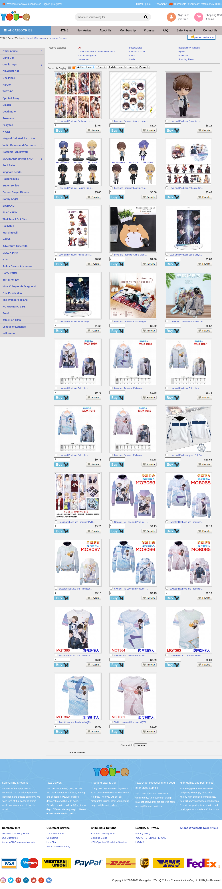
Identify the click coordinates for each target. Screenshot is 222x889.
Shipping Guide (99, 837)
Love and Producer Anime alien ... (130, 255)
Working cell (10, 232)
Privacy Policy (142, 833)
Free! (6, 313)
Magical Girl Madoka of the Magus (23, 138)
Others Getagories (87, 55)
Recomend (161, 4)
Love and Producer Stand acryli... (186, 255)
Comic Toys (10, 64)
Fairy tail (8, 125)
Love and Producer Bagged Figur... (76, 188)
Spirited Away (11, 98)
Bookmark (183, 55)
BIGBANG (9, 205)
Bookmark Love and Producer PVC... (77, 522)
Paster (131, 55)
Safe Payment (186, 30)
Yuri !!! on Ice (11, 279)
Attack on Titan (12, 320)
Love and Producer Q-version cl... (186, 121)
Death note (9, 111)
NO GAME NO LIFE (14, 306)
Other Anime (40, 38)
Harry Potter (10, 272)
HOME (140, 4)
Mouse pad (83, 59)
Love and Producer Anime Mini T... (75, 255)
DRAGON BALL (12, 71)
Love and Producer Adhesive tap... (186, 188)
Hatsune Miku (11, 178)
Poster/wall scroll (136, 51)
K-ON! (6, 131)
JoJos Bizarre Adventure (17, 266)
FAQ (165, 30)
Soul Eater (9, 165)
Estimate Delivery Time (103, 833)
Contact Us (210, 30)
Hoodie (131, 59)
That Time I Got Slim (15, 219)
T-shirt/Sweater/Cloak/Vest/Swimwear (96, 51)
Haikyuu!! (8, 225)
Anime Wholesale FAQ (58, 846)
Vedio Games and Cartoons (19, 145)
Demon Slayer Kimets (16, 192)
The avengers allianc (15, 299)
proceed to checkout (202, 37)
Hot (149, 4)
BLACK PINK (10, 252)
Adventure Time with (15, 246)
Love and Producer (58, 38)
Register (57, 4)
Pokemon (8, 118)
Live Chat (51, 842)
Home (29, 38)
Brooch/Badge (135, 48)
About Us (106, 30)
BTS (5, 259)
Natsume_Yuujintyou (15, 151)
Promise (149, 30)
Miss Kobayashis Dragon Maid (21, 286)
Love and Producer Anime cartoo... (131, 121)
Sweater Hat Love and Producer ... (131, 522)
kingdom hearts (12, 172)
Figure (181, 51)
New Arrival (84, 30)
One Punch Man (12, 293)
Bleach (7, 104)
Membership (128, 30)
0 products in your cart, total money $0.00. (198, 4)
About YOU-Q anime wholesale (18, 842)
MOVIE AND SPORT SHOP (18, 158)
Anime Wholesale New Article (199, 827)
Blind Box (8, 57)
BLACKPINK (10, 212)
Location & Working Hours (15, 833)
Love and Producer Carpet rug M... (131, 321)
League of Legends (14, 326)
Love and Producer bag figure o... (130, 188)
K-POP (7, 239)
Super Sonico (11, 185)
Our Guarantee (10, 837)
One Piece (9, 78)
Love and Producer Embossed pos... (76, 121)
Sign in (46, 4)
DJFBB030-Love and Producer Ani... (187, 321)
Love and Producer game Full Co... (186, 455)
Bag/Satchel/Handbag (189, 48)
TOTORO (8, 91)
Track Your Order (55, 833)
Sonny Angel (10, 199)
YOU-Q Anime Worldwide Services (109, 842)
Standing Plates (186, 59)
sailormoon (9, 333)
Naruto (7, 84)
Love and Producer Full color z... (74, 388)
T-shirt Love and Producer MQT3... (186, 655)
